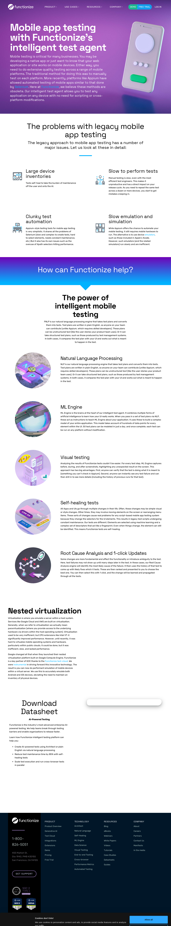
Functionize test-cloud (56, 661)
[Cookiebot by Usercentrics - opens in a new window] (17, 921)
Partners (138, 836)
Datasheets (109, 860)
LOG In (158, 7)
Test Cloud (50, 836)
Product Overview (53, 826)
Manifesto (138, 845)
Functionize (50, 87)
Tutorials (108, 850)
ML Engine (79, 840)
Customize (149, 916)
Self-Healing (80, 835)
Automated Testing (83, 869)
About (136, 826)
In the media (139, 850)
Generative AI (51, 831)
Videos (107, 845)
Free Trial (144, 7)
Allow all (149, 907)
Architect (78, 826)
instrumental (19, 664)
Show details (41, 921)
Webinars (108, 836)
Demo (133, 7)
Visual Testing (81, 850)
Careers (137, 831)
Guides (107, 864)
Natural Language (82, 831)
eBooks (107, 831)
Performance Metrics (84, 864)
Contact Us (139, 840)
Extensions (50, 845)
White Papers (110, 840)
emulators (150, 234)
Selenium (21, 87)
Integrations (50, 840)
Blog (106, 826)
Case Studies (110, 855)
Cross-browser (81, 859)
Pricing (48, 855)
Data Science (80, 845)
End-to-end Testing (83, 855)
